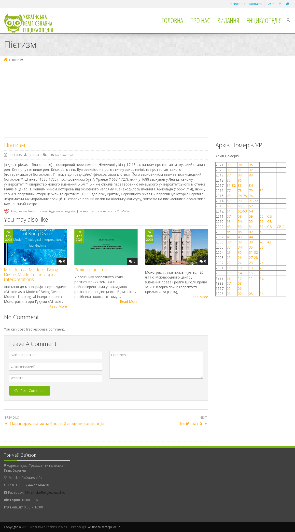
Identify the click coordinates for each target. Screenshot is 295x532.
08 (240, 283)
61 (229, 211)
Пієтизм (14, 145)
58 (240, 216)
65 (229, 206)
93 (229, 164)
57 (229, 216)
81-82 (231, 185)
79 (251, 190)
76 (251, 195)
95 (251, 164)
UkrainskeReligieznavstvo (45, 492)
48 (262, 231)
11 (251, 278)
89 (251, 175)
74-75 (242, 195)
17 (229, 268)
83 (240, 185)
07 (229, 283)
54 (240, 221)
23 (251, 262)
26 (240, 257)
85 (229, 180)
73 (229, 195)
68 (262, 206)
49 (229, 226)
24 (262, 262)
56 (262, 221)
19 (251, 268)
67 (251, 206)
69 (229, 201)
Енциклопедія (264, 20)
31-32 (253, 252)
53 (229, 221)
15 (251, 273)
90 (229, 170)
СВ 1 (271, 226)
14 (240, 273)
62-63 (242, 211)
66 (240, 206)
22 (240, 262)
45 (229, 231)
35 (251, 247)
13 (229, 273)
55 (251, 221)
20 (262, 268)
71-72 (253, 201)
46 (240, 231)
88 (240, 175)
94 (240, 164)
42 (269, 242)
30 (240, 252)
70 (240, 201)
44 (251, 237)
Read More (58, 306)
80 (262, 190)
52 (262, 226)
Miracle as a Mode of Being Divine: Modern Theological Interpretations (31, 274)
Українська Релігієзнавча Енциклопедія (57, 527)
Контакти (256, 4)
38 (240, 242)
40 (262, 242)
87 (229, 175)
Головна (172, 20)
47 (251, 231)
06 (240, 288)
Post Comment (29, 390)
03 (251, 293)
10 (240, 278)
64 (251, 211)
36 (262, 247)
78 (240, 190)
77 (229, 190)
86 (240, 180)
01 (229, 293)
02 (240, 293)
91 (240, 170)
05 (229, 288)
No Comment (64, 155)
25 (229, 257)
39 (251, 242)
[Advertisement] (147, 100)
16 (262, 273)
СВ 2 (280, 226)
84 (251, 185)
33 (229, 247)
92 (251, 170)
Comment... (120, 354)
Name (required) (24, 354)
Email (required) (23, 366)
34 (240, 247)
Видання (228, 20)
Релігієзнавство (90, 270)
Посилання (237, 4)
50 (240, 226)
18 (240, 268)
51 (251, 226)
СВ (269, 216)
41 (229, 237)
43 (240, 237)
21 (229, 262)
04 (262, 293)
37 (229, 242)
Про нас (200, 20)
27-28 (253, 257)
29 (229, 252)
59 (251, 216)
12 (262, 278)
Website (17, 377)
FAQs (270, 4)
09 (229, 278)
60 (262, 216)
